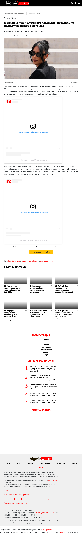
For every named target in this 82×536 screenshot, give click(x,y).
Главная (7, 18)
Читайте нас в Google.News (41, 252)
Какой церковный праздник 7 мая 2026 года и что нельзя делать (43, 394)
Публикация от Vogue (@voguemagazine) (33, 160)
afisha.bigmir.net (52, 480)
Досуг (14, 18)
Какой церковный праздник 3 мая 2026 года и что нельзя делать (43, 401)
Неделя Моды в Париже (30, 261)
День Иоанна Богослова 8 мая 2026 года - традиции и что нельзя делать (43, 386)
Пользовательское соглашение (15, 503)
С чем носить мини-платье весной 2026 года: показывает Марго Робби (38, 313)
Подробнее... (48, 530)
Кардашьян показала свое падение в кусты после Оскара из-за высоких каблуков (64, 314)
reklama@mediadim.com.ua (45, 512)
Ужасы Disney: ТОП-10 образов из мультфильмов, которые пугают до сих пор (43, 368)
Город (7, 463)
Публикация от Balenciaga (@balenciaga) (33, 240)
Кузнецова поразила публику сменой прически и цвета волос (37, 289)
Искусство (61, 463)
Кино (19, 463)
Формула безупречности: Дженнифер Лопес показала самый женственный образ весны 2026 (11, 315)
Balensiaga (44, 261)
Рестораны (45, 463)
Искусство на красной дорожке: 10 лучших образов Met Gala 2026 (12, 289)
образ (51, 261)
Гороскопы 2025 (33, 13)
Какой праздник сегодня (14, 13)
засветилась (23, 247)
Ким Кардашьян (14, 261)
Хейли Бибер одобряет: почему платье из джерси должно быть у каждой (64, 289)
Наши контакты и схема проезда (16, 494)
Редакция (7, 490)
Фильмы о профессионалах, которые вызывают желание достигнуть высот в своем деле (43, 377)
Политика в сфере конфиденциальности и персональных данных (28, 499)
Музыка (31, 463)
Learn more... (63, 532)
